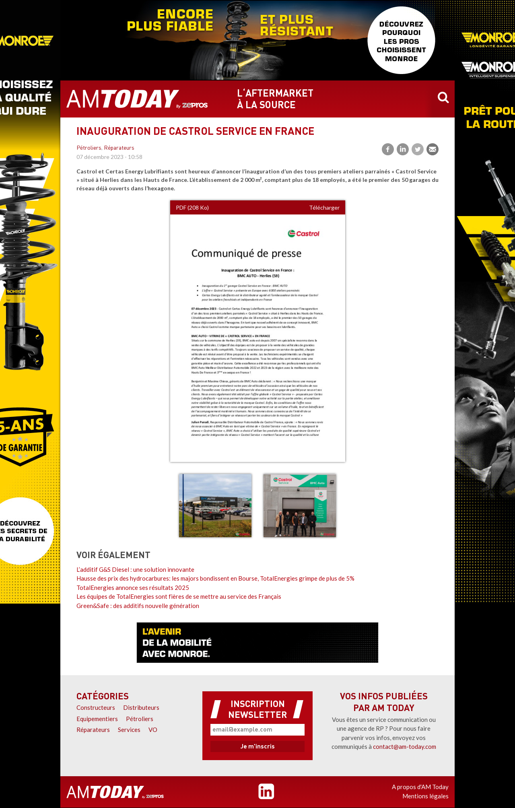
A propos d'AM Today (420, 786)
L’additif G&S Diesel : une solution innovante (135, 569)
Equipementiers (97, 718)
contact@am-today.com (404, 746)
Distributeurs (141, 707)
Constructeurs (95, 707)
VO (152, 729)
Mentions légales (425, 796)
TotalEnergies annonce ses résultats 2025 (132, 587)
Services (129, 729)
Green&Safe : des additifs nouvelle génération (137, 605)
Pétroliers (88, 148)
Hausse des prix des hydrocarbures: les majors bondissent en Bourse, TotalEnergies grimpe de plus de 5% (215, 578)
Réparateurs (119, 148)
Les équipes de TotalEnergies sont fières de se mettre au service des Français (178, 596)
